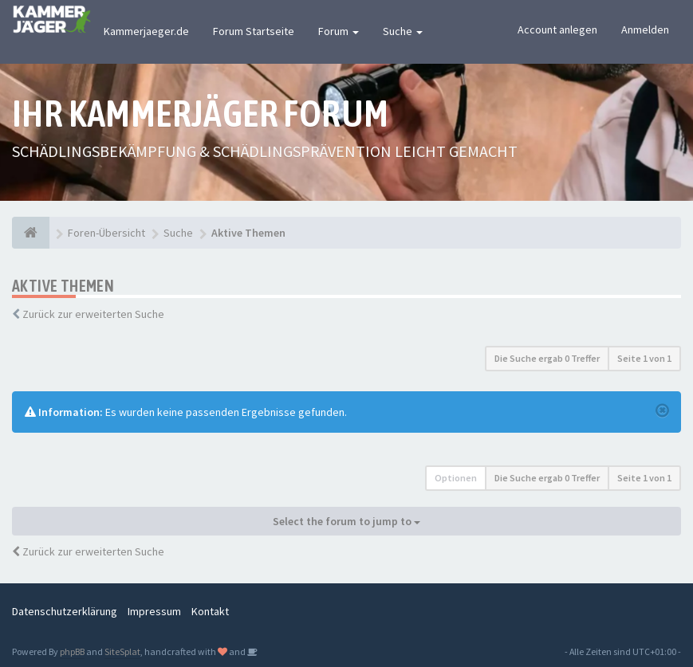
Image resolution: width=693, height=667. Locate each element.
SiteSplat (122, 651)
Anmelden (645, 29)
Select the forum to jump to (346, 521)
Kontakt (210, 611)
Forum (338, 31)
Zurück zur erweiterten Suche (93, 314)
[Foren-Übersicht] (30, 233)
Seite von (644, 358)
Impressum (154, 611)
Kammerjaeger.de (146, 31)
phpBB (72, 651)
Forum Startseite (253, 31)
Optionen (456, 478)
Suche (403, 31)
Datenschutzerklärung (64, 611)
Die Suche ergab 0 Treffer (547, 358)
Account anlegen (557, 29)
